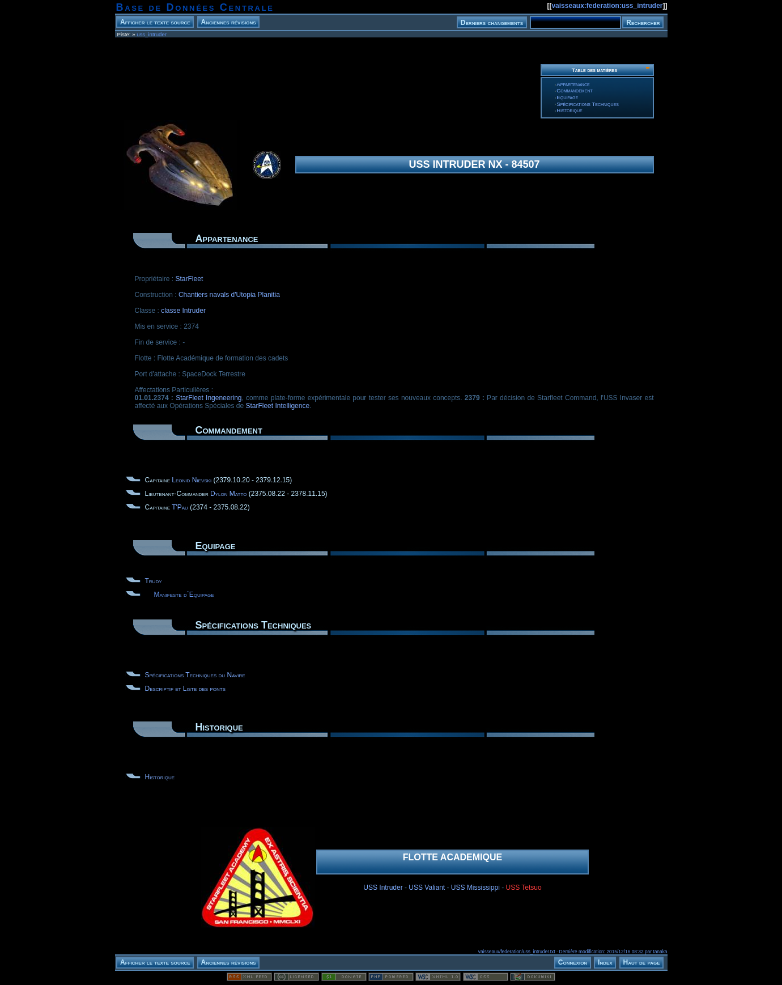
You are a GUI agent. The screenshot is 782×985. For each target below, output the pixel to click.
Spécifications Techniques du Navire (195, 675)
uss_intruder (152, 34)
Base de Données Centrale (195, 7)
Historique (569, 110)
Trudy (153, 581)
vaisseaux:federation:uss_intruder (606, 6)
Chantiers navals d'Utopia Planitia (229, 295)
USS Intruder (382, 887)
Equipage (567, 97)
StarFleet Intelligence (277, 406)
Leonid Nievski (191, 480)
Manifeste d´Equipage (184, 594)
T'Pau (180, 507)
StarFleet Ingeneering (208, 398)
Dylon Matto (228, 494)
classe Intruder (183, 311)
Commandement (574, 90)
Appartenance (572, 84)
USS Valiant (427, 887)
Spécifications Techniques (587, 104)
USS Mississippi (475, 887)
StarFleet (189, 279)
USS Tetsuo (524, 887)
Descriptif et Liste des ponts (185, 689)
